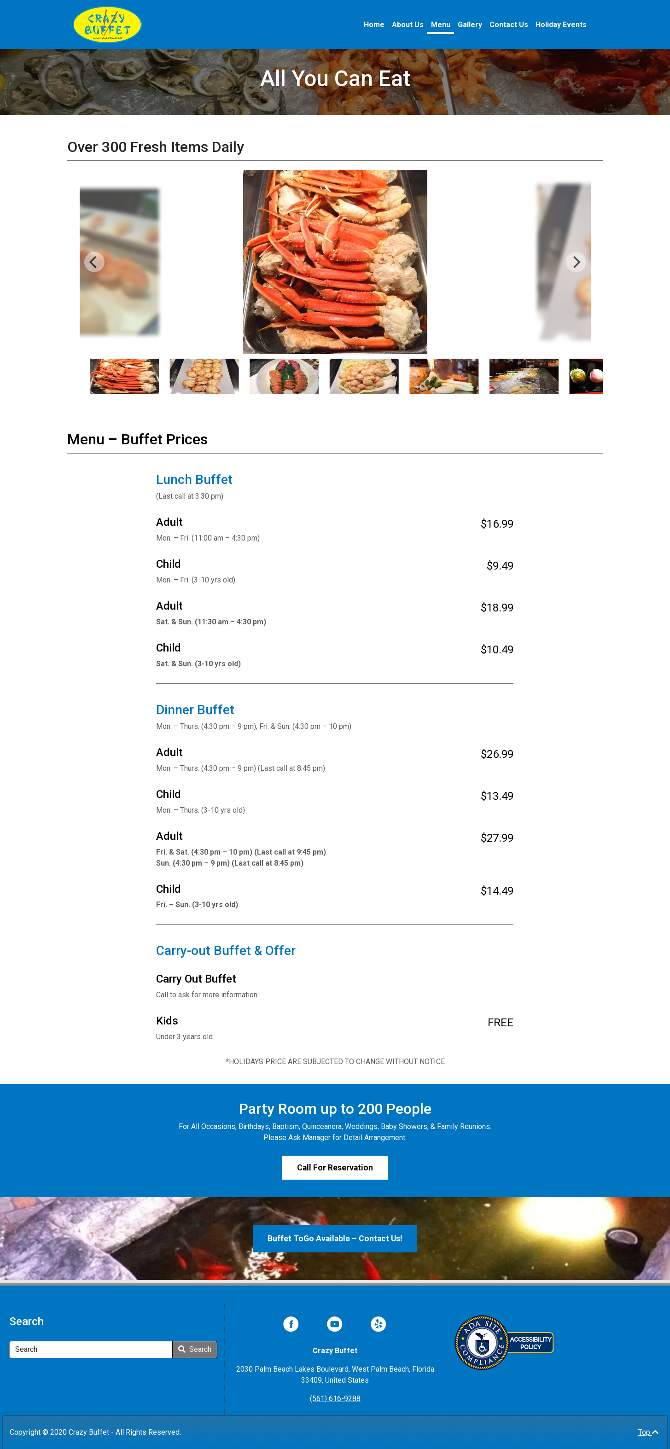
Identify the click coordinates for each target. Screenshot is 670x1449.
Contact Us (508, 24)
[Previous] (94, 262)
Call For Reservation (335, 1167)
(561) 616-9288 (335, 1398)
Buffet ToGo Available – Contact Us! (335, 1238)
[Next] (576, 262)
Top (648, 1432)
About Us (408, 24)
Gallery (470, 24)
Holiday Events (561, 24)
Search (194, 1349)
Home (374, 24)
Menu (440, 24)
